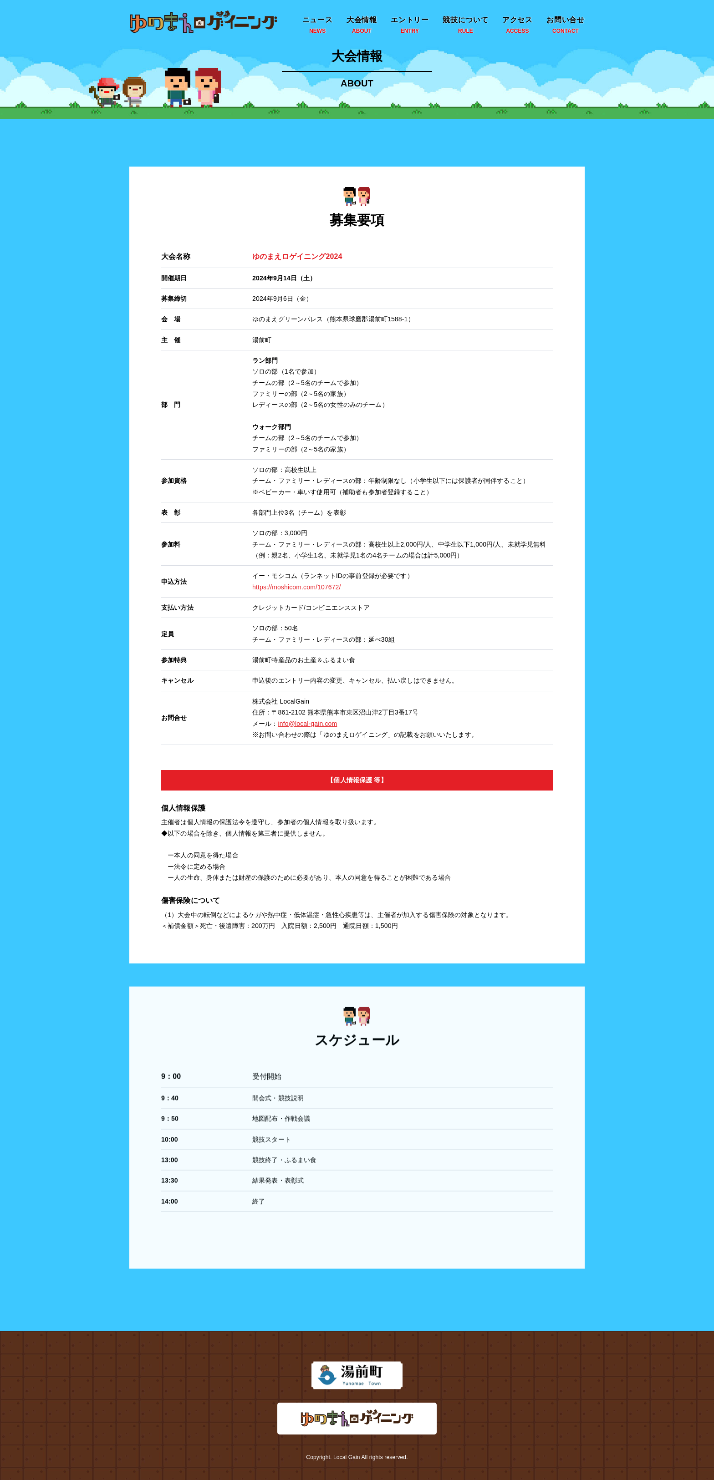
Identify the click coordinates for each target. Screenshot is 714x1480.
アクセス (517, 25)
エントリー (410, 25)
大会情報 (362, 25)
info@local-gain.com (307, 721)
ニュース (317, 25)
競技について (466, 25)
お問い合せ (565, 25)
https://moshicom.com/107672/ (296, 585)
